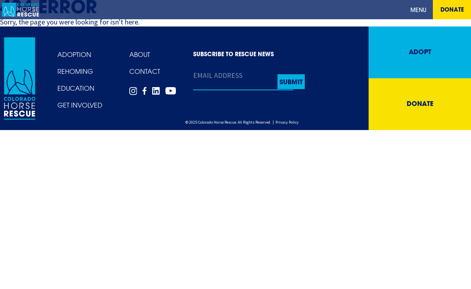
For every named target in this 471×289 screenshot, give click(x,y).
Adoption (74, 55)
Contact (144, 72)
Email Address (218, 75)
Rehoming (75, 72)
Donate (452, 10)
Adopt (420, 52)
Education (75, 89)
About (139, 55)
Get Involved (79, 106)
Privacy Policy (287, 122)
